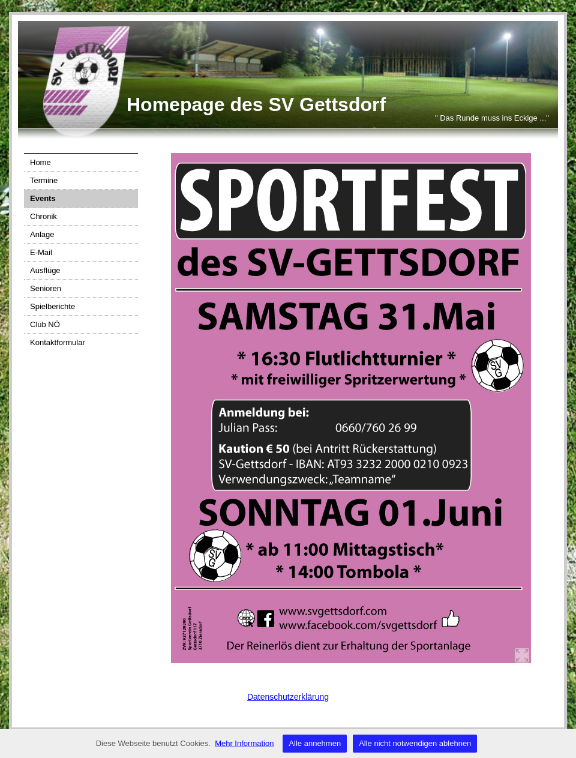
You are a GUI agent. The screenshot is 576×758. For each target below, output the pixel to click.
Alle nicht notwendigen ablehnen (415, 743)
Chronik (43, 216)
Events (43, 198)
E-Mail (41, 252)
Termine (44, 180)
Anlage (42, 234)
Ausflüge (45, 270)
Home (40, 162)
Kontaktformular (57, 342)
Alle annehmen (315, 743)
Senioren (45, 288)
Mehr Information (244, 743)
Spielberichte (52, 306)
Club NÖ (45, 324)
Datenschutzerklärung (288, 697)
